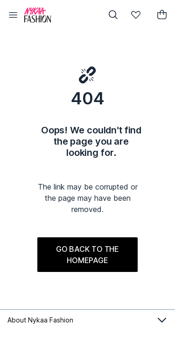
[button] (13, 15)
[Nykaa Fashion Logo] (58, 14)
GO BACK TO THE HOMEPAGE (87, 254)
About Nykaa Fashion (87, 320)
